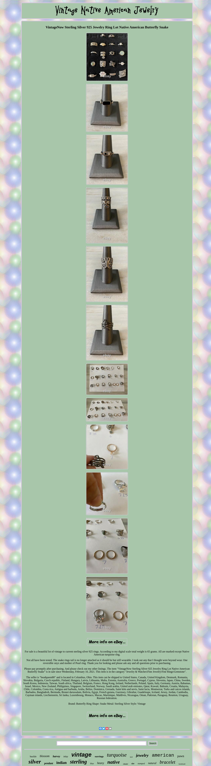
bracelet (167, 762)
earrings (99, 756)
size (132, 763)
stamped (141, 763)
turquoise (117, 755)
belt (131, 757)
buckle (33, 756)
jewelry (142, 755)
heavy (100, 763)
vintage (81, 754)
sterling (78, 762)
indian (61, 763)
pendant (48, 763)
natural (152, 763)
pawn (180, 756)
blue (92, 763)
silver (35, 762)
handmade (182, 764)
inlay (65, 756)
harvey (56, 756)
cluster (125, 764)
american (163, 755)
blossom (44, 756)
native (113, 762)
